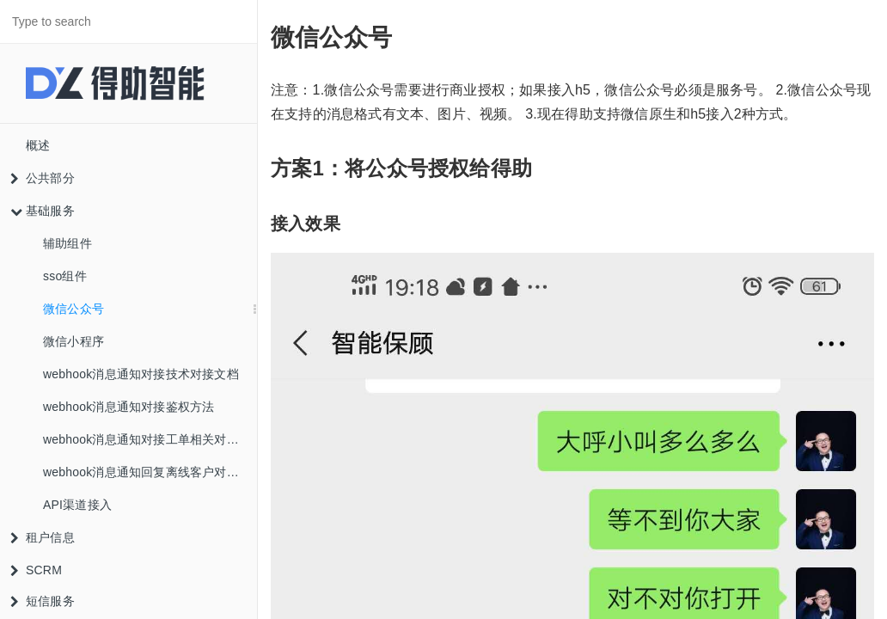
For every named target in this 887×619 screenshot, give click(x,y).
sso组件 (65, 276)
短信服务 (42, 601)
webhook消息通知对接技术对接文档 (141, 374)
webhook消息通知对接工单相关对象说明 (150, 439)
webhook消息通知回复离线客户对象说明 (150, 472)
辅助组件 (67, 243)
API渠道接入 (77, 505)
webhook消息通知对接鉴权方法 (128, 407)
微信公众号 (73, 309)
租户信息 (42, 537)
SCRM (36, 570)
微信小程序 (73, 341)
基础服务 (42, 211)
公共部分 (42, 178)
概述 (38, 145)
